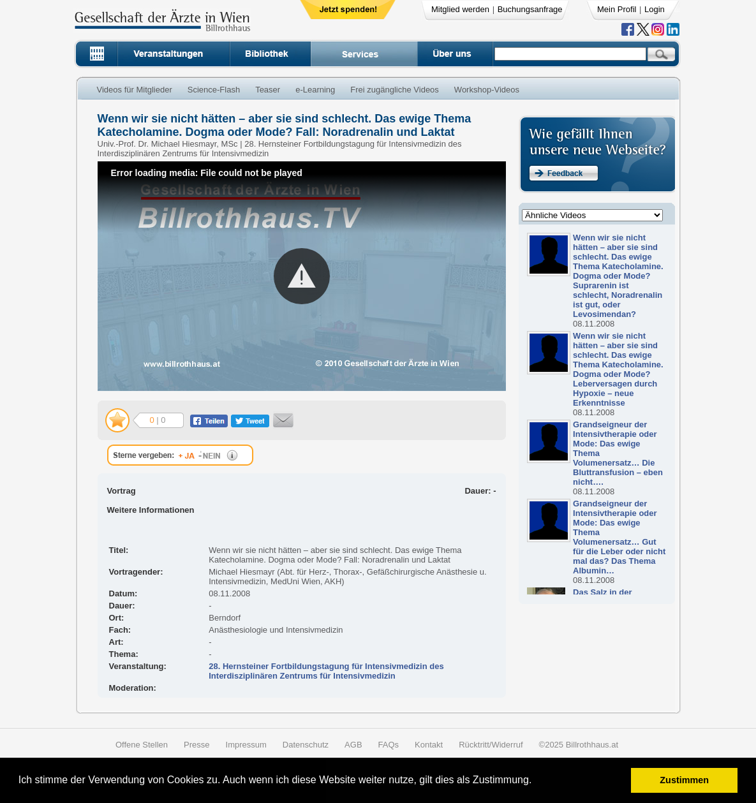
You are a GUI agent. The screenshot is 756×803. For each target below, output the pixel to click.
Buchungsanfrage (530, 9)
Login (654, 9)
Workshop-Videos (486, 89)
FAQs (388, 744)
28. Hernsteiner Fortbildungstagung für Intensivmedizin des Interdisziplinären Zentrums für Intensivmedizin (326, 671)
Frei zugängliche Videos (394, 89)
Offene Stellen (141, 744)
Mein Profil (616, 9)
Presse (196, 744)
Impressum (246, 744)
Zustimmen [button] (684, 780)
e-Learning (315, 89)
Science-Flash (214, 89)
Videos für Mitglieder (134, 89)
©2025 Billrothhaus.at (579, 744)
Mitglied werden (460, 9)
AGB (353, 744)
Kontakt (429, 744)
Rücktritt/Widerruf (491, 744)
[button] (536, 781)
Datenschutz (306, 744)
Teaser (267, 89)
